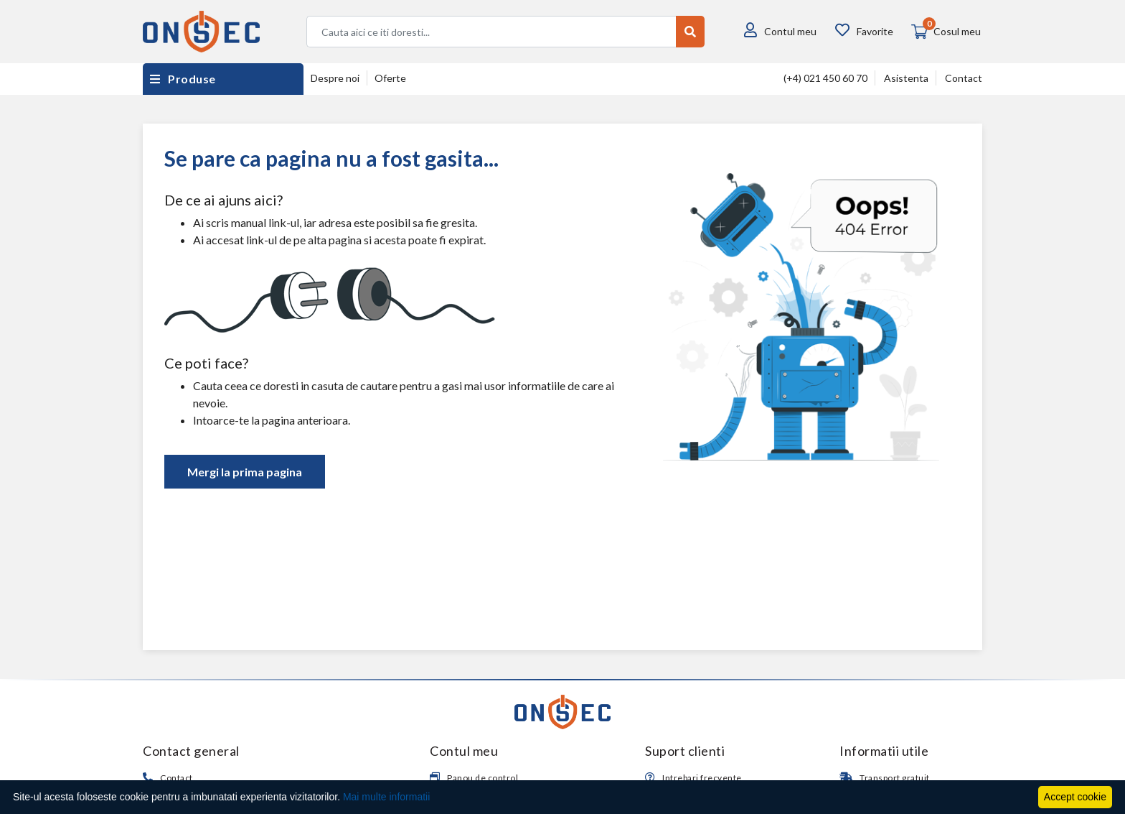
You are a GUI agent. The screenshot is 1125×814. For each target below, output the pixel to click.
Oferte (390, 78)
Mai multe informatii (386, 797)
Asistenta (906, 78)
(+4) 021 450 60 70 (825, 78)
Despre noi (335, 78)
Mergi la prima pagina (244, 471)
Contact (963, 78)
